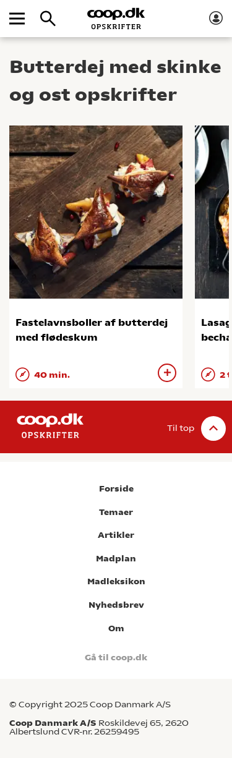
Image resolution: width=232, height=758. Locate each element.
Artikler (116, 535)
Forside (116, 488)
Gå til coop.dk (116, 657)
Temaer (116, 512)
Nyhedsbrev (116, 605)
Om (116, 628)
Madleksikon (116, 581)
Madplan (116, 558)
